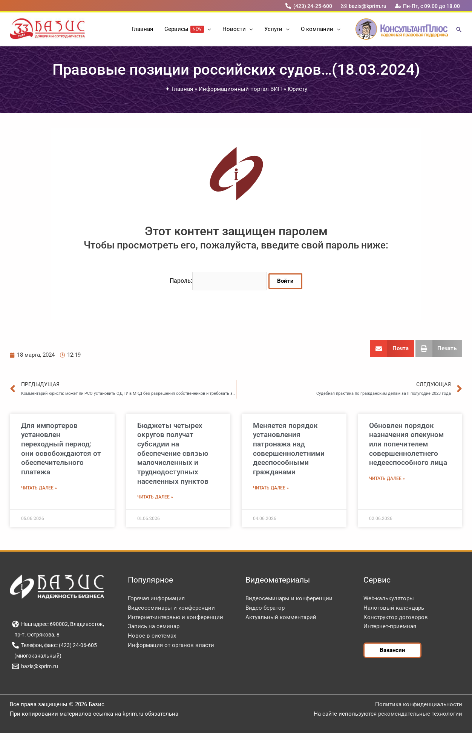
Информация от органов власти (171, 645)
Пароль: (218, 280)
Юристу (297, 89)
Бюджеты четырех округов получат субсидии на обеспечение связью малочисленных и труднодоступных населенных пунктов (172, 453)
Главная (182, 89)
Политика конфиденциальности (418, 704)
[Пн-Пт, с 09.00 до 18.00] (427, 6)
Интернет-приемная (389, 626)
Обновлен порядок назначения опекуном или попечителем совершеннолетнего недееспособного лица (408, 444)
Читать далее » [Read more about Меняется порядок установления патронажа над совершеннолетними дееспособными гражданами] (271, 488)
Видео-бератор (265, 607)
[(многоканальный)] (36, 655)
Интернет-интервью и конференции (175, 617)
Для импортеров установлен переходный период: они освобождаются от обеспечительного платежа (61, 448)
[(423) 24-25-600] (308, 6)
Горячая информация (156, 598)
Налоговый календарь (393, 607)
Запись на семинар (153, 626)
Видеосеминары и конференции (171, 607)
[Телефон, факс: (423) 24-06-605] (54, 645)
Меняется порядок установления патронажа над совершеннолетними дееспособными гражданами (289, 448)
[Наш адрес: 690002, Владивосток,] (58, 624)
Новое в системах (152, 635)
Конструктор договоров (395, 617)
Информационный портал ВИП (240, 89)
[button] (207, 29)
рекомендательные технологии (420, 713)
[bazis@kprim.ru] (364, 6)
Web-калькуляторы (388, 598)
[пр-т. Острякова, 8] (35, 634)
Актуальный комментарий (280, 617)
